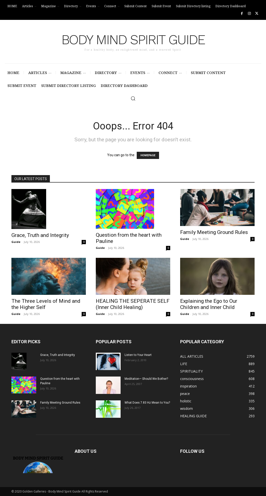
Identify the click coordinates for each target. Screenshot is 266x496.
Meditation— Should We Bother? (146, 379)
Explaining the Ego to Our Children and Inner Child (208, 304)
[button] (133, 98)
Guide (15, 242)
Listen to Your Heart (138, 355)
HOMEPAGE (147, 155)
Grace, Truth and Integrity (40, 235)
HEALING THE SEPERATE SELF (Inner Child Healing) (132, 304)
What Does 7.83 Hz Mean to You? (147, 402)
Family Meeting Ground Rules (214, 232)
